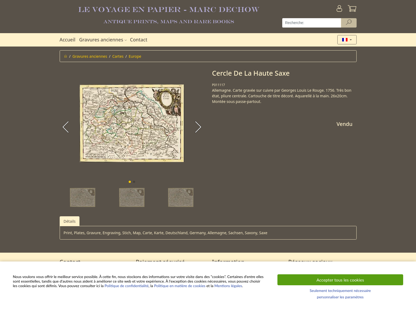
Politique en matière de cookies (179, 285)
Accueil (67, 39)
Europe (135, 56)
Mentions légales (228, 285)
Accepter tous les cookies (340, 279)
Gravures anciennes (103, 39)
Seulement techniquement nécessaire (340, 290)
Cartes (118, 56)
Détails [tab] (70, 221)
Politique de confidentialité (126, 285)
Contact (138, 39)
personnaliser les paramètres (340, 297)
